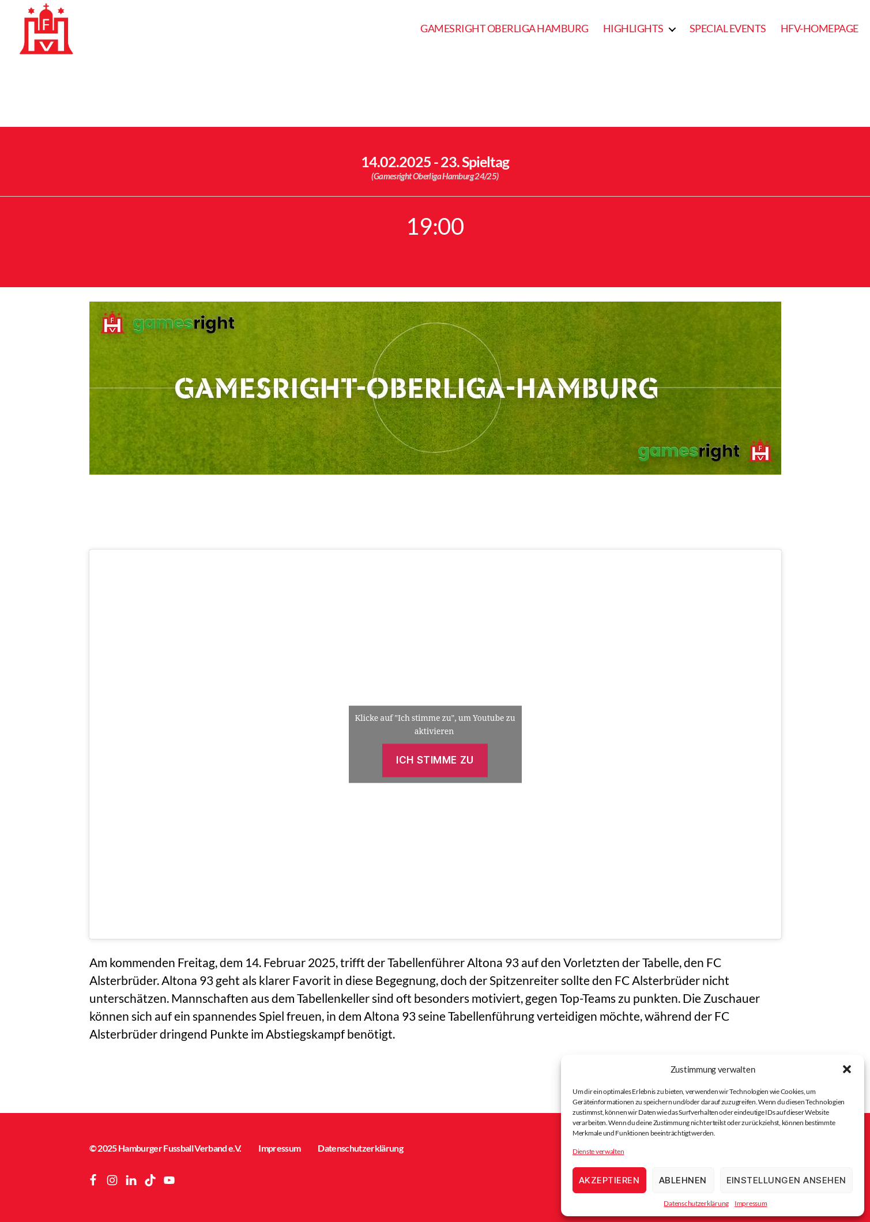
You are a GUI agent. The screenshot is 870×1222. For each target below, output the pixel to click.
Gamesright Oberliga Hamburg (504, 28)
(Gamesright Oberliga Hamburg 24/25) (434, 176)
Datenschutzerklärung (696, 1203)
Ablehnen (683, 1180)
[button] (847, 1069)
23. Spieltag (474, 161)
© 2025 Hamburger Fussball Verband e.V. (165, 1147)
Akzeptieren (609, 1180)
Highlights (633, 28)
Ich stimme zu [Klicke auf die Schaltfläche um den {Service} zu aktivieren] (434, 760)
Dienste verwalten (598, 1151)
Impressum (751, 1203)
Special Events (728, 28)
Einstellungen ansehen (786, 1180)
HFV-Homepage (819, 28)
